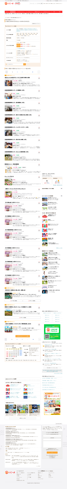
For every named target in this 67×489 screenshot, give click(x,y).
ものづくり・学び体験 (21, 54)
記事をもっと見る (23, 418)
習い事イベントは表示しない (22, 59)
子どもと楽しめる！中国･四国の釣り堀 (49, 387)
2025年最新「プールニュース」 (24, 448)
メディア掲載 (29, 477)
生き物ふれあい (29, 50)
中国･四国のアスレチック (33, 436)
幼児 (36, 34)
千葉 (18, 13)
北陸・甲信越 (28, 13)
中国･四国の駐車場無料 (25, 436)
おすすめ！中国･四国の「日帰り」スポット (49, 378)
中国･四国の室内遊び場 (17, 440)
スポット (7, 11)
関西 (32, 13)
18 (20, 353)
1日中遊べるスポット (59, 3)
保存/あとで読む (49, 0)
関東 (13, 13)
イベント (12, 11)
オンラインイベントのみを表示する (23, 57)
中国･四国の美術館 (8, 441)
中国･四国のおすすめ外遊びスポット (48, 389)
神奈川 (17, 13)
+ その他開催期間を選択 (21, 48)
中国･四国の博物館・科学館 (32, 440)
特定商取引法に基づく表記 (20, 480)
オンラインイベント (21, 11)
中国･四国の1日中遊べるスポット (48, 385)
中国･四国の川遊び (17, 437)
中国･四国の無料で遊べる (18, 436)
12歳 (30, 34)
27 (9, 356)
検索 (24, 64)
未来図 (49, 474)
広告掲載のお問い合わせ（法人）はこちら (52, 449)
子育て (54, 11)
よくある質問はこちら (52, 456)
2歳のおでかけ (47, 315)
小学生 (18, 35)
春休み (44, 3)
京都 (35, 13)
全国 (17, 28)
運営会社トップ (40, 472)
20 (9, 354)
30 (16, 356)
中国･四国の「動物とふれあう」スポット (49, 380)
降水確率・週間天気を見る (57, 185)
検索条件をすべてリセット (36, 23)
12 (7, 353)
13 (9, 353)
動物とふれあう (53, 3)
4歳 (28, 33)
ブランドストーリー (51, 472)
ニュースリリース (19, 477)
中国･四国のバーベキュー (21, 429)
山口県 (34, 28)
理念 (38, 474)
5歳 (31, 33)
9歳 (20, 34)
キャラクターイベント (21, 55)
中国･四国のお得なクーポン (10, 436)
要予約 (30, 352)
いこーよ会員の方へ (52, 457)
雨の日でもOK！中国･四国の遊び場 (48, 382)
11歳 (27, 34)
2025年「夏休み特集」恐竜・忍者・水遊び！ (12, 448)
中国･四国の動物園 (14, 429)
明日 (21, 42)
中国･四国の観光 (14, 430)
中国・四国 (40, 13)
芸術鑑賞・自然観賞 (20, 53)
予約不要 (33, 352)
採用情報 (39, 477)
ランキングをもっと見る (58, 373)
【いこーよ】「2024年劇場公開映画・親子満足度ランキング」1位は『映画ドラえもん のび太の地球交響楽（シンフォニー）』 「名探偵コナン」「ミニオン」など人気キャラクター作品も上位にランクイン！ (25, 463)
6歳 (34, 33)
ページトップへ (59, 423)
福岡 (47, 13)
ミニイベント (35, 54)
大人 (28, 35)
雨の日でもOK (48, 3)
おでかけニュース (47, 11)
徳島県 (18, 31)
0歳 (18, 33)
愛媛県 (53, 371)
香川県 (51, 371)
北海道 (10, 13)
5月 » (21, 347)
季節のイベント (28, 53)
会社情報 (49, 475)
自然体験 (18, 50)
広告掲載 (18, 475)
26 (7, 356)
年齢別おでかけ (37, 11)
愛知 (24, 13)
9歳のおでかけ (57, 321)
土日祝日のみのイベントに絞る (23, 336)
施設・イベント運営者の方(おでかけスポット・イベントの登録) (20, 452)
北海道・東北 (7, 13)
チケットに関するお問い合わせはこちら (52, 455)
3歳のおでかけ (57, 315)
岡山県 (30, 28)
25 (20, 354)
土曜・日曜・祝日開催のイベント (34, 355)
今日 (18, 42)
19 (7, 354)
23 (16, 354)
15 (33, 339)
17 (18, 353)
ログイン (60, 0)
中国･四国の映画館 (24, 440)
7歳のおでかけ (57, 319)
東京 (14, 13)
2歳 (23, 33)
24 (18, 354)
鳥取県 (48, 370)
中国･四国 (44, 370)
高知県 (56, 371)
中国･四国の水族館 (14, 441)
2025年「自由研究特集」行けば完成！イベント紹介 (13, 449)
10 (18, 351)
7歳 (37, 33)
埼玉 (20, 13)
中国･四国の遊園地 (8, 429)
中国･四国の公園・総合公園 (10, 437)
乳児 (33, 34)
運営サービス (40, 475)
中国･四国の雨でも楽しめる (10, 440)
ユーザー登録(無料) (55, 0)
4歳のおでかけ (47, 317)
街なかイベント (29, 54)
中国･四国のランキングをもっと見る (52, 367)
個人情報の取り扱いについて (52, 448)
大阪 (33, 13)
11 (20, 351)
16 (16, 353)
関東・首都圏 (8, 360)
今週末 (24, 42)
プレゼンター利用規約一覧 (31, 472)
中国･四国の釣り (28, 429)
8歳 (18, 34)
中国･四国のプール (8, 430)
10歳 (23, 34)
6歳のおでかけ (47, 319)
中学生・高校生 (23, 35)
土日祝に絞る (33, 46)
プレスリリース (50, 477)
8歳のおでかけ (47, 321)
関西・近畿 (13, 360)
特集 (59, 11)
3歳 (26, 33)
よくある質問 (29, 474)
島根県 (51, 370)
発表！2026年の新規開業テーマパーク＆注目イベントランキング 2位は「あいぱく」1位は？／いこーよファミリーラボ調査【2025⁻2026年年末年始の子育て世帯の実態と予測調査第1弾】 (25, 456)
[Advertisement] (22, 243)
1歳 (20, 33)
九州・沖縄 (45, 13)
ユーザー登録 (7, 452)
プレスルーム (29, 475)
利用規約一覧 (19, 474)
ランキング (30, 11)
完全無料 (18, 40)
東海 (23, 13)
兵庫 (37, 13)
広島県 (25, 28)
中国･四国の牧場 (33, 429)
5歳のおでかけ (57, 317)
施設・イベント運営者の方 (20, 472)
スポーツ (23, 50)
